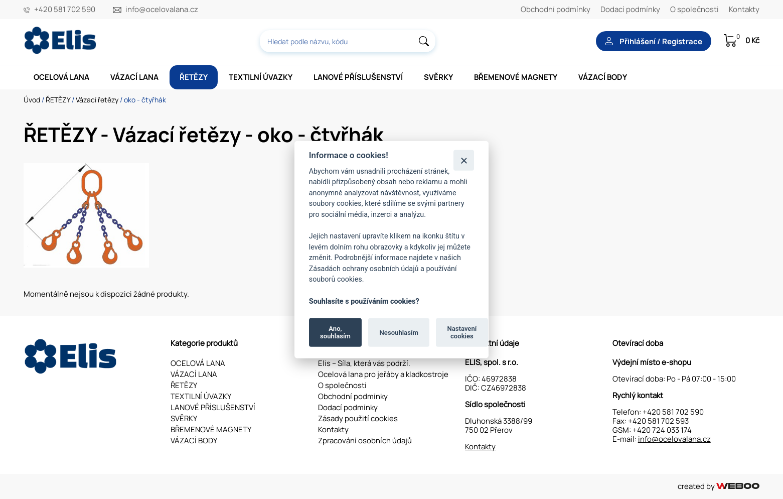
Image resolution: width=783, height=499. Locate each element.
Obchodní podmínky (555, 9)
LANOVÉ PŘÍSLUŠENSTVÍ (358, 77)
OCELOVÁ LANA (61, 77)
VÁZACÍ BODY (602, 77)
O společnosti (694, 9)
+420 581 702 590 (64, 9)
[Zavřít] (463, 160)
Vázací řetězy (97, 99)
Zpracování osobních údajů (365, 440)
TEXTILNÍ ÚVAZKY (260, 77)
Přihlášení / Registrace (653, 41)
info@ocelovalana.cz (161, 9)
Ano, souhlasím (335, 332)
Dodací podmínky (630, 9)
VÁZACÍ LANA (134, 77)
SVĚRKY (438, 77)
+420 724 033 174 (662, 430)
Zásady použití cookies (358, 418)
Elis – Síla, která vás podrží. (364, 363)
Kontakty (744, 9)
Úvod (32, 99)
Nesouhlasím (399, 332)
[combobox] (347, 41)
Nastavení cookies (462, 332)
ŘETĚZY (194, 77)
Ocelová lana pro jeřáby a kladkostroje (383, 374)
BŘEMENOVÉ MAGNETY (515, 77)
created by (718, 486)
